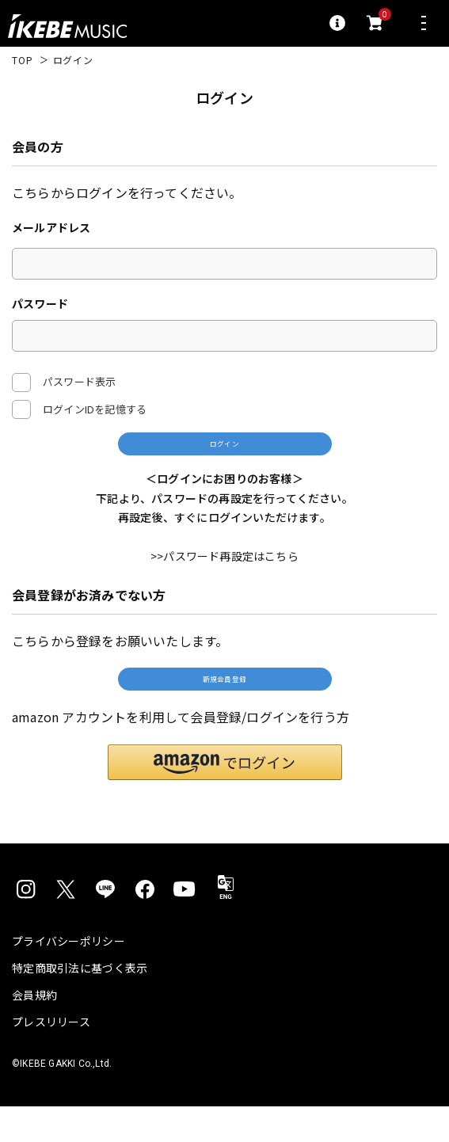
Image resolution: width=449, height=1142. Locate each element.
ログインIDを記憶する (94, 409)
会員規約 (34, 1030)
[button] (225, 797)
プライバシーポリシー (68, 976)
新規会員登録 (224, 706)
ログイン (224, 451)
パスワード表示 (64, 382)
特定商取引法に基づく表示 (79, 1003)
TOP (22, 60)
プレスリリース (51, 1057)
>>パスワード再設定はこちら (224, 575)
